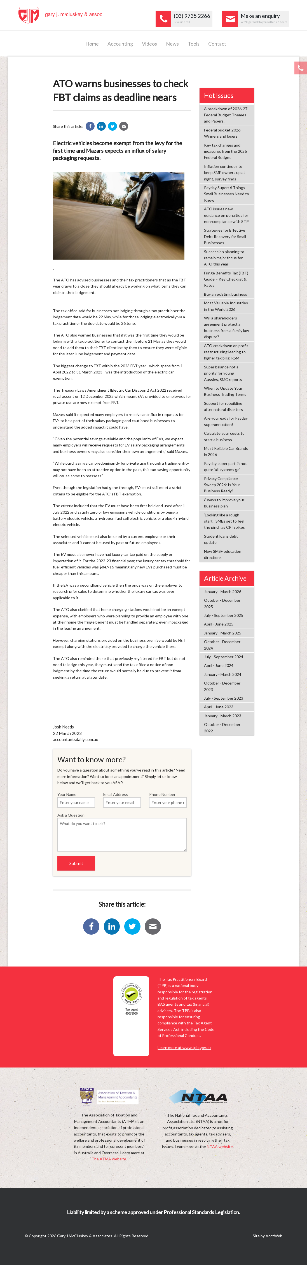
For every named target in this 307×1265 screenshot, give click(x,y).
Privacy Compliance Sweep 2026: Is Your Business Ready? (222, 484)
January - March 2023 (222, 715)
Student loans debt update (221, 539)
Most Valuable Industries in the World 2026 (226, 305)
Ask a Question (122, 832)
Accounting (120, 44)
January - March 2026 (222, 591)
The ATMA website (109, 1158)
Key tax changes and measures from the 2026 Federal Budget (225, 151)
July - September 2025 (223, 615)
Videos (149, 44)
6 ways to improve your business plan (224, 502)
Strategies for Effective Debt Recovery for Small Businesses (225, 236)
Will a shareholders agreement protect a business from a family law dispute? (226, 327)
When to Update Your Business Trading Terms (225, 391)
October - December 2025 (222, 603)
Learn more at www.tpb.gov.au (184, 1047)
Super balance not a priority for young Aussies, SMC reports (223, 373)
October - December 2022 (222, 727)
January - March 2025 (222, 633)
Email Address (122, 800)
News (172, 44)
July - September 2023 (223, 698)
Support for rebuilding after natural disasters (223, 406)
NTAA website (220, 1146)
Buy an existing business (225, 294)
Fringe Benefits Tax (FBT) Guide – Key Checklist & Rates (226, 279)
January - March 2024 (222, 674)
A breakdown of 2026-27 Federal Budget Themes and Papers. (225, 115)
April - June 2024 (218, 665)
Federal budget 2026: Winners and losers (223, 133)
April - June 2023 (218, 706)
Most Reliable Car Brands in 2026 (226, 451)
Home (92, 44)
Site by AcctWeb (267, 1235)
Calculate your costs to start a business (224, 436)
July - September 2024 (223, 656)
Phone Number (168, 800)
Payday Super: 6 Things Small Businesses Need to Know (226, 194)
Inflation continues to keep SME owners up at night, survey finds (224, 172)
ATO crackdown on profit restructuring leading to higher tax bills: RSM (226, 352)
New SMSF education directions (222, 554)
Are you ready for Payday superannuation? (226, 421)
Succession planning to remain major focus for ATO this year (224, 258)
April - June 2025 (218, 624)
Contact (217, 44)
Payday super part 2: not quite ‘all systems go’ (225, 466)
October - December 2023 (222, 686)
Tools (194, 44)
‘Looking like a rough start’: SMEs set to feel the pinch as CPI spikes (224, 521)
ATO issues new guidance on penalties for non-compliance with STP (226, 215)
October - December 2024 (222, 644)
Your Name (76, 800)
